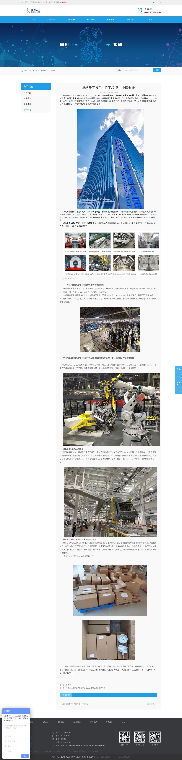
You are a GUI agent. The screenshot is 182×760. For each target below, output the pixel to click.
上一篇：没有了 (65, 685)
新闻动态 (27, 110)
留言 (150, 19)
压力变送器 (48, 751)
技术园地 (91, 19)
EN (159, 2)
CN (154, 2)
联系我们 (130, 19)
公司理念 (27, 98)
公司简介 (27, 93)
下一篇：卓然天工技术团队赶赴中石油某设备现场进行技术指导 (82, 688)
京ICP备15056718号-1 (104, 757)
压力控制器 (57, 751)
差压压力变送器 (92, 751)
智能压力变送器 (79, 751)
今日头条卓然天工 (35, 751)
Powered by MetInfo (118, 757)
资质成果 (27, 104)
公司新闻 (52, 71)
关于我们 (44, 71)
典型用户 (71, 19)
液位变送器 (67, 751)
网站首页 (31, 19)
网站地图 (127, 757)
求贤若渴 (110, 19)
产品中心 (51, 19)
